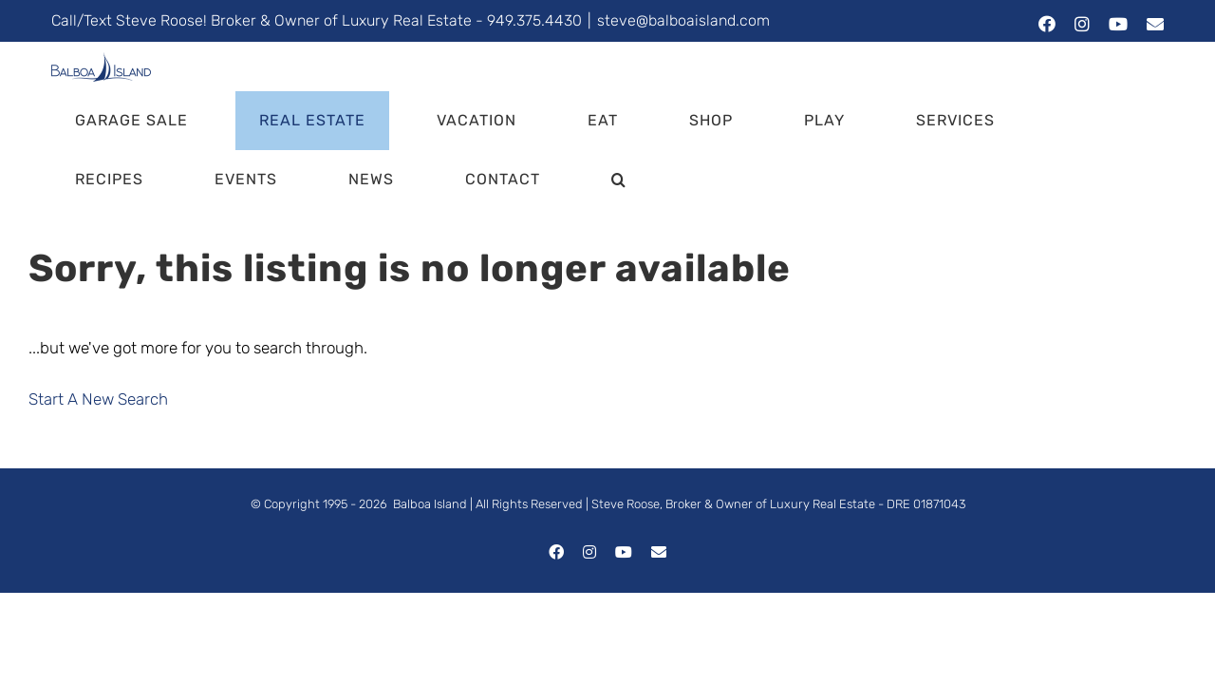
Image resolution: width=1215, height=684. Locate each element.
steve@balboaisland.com (683, 20)
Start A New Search (98, 399)
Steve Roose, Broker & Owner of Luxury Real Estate (733, 504)
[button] (298, 179)
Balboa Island (430, 504)
